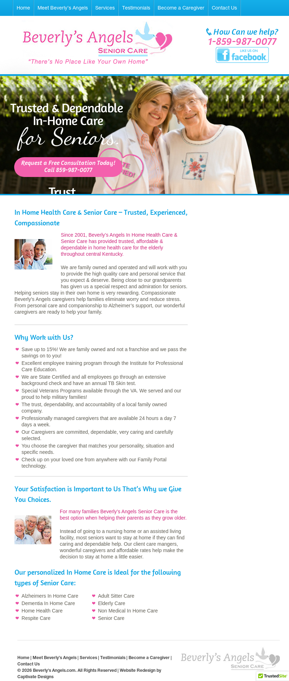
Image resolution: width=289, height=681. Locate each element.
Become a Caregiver (181, 8)
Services (105, 8)
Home (23, 8)
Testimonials (136, 8)
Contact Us (224, 8)
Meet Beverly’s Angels (63, 8)
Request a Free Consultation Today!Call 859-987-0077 (68, 167)
